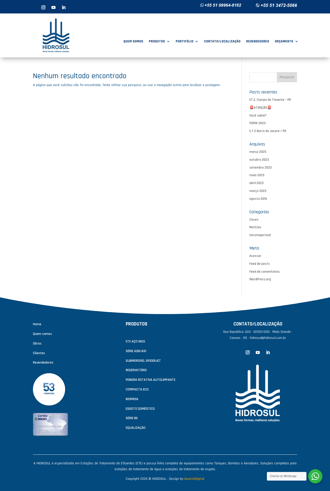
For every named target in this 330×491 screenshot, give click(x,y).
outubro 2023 (259, 159)
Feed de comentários (264, 271)
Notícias (255, 227)
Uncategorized (260, 235)
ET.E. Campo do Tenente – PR (270, 99)
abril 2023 (256, 183)
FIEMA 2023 (257, 123)
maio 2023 (256, 175)
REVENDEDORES (257, 42)
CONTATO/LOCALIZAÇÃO (222, 42)
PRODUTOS (157, 42)
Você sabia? (258, 115)
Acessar (255, 256)
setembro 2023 (260, 167)
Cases (254, 219)
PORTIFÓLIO (184, 42)
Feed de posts (259, 263)
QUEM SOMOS (133, 42)
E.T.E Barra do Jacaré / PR (267, 131)
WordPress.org (260, 279)
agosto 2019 (258, 199)
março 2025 (257, 152)
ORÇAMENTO (284, 42)
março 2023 (257, 191)
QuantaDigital (194, 479)
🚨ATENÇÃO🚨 (260, 107)
